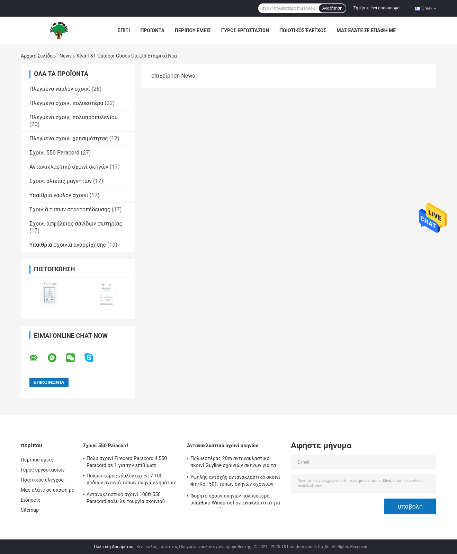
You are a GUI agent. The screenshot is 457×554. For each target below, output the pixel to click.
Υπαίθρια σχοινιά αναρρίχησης (67, 244)
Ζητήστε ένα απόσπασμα (376, 8)
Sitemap (30, 510)
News (66, 56)
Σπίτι (124, 30)
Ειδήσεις (31, 500)
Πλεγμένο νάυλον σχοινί (59, 89)
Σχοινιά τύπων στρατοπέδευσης (69, 209)
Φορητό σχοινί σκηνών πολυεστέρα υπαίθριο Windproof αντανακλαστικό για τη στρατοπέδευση (235, 500)
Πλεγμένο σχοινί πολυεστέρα (66, 103)
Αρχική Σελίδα (37, 56)
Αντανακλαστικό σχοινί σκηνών (68, 167)
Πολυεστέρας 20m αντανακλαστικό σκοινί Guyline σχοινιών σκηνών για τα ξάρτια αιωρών (233, 463)
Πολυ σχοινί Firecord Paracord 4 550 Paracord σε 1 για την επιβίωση (127, 462)
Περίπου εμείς (193, 30)
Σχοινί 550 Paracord (54, 152)
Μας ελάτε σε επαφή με (366, 30)
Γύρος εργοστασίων (245, 30)
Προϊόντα (152, 30)
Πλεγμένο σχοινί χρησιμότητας (68, 138)
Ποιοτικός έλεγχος (302, 30)
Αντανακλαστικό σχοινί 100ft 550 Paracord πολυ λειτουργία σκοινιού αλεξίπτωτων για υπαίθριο (126, 499)
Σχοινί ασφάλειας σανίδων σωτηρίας (75, 223)
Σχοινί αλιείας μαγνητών (60, 181)
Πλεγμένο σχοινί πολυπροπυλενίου (73, 117)
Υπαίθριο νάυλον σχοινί (58, 195)
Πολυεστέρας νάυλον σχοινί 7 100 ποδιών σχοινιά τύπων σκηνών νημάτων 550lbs (131, 480)
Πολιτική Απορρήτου (113, 546)
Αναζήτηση (332, 8)
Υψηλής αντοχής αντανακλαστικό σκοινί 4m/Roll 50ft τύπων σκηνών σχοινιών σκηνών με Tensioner (235, 481)
